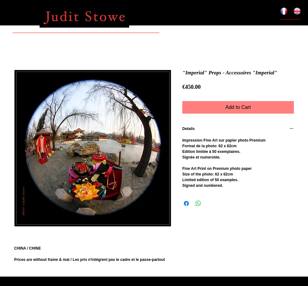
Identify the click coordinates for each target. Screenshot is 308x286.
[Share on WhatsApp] (198, 203)
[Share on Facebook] (186, 203)
